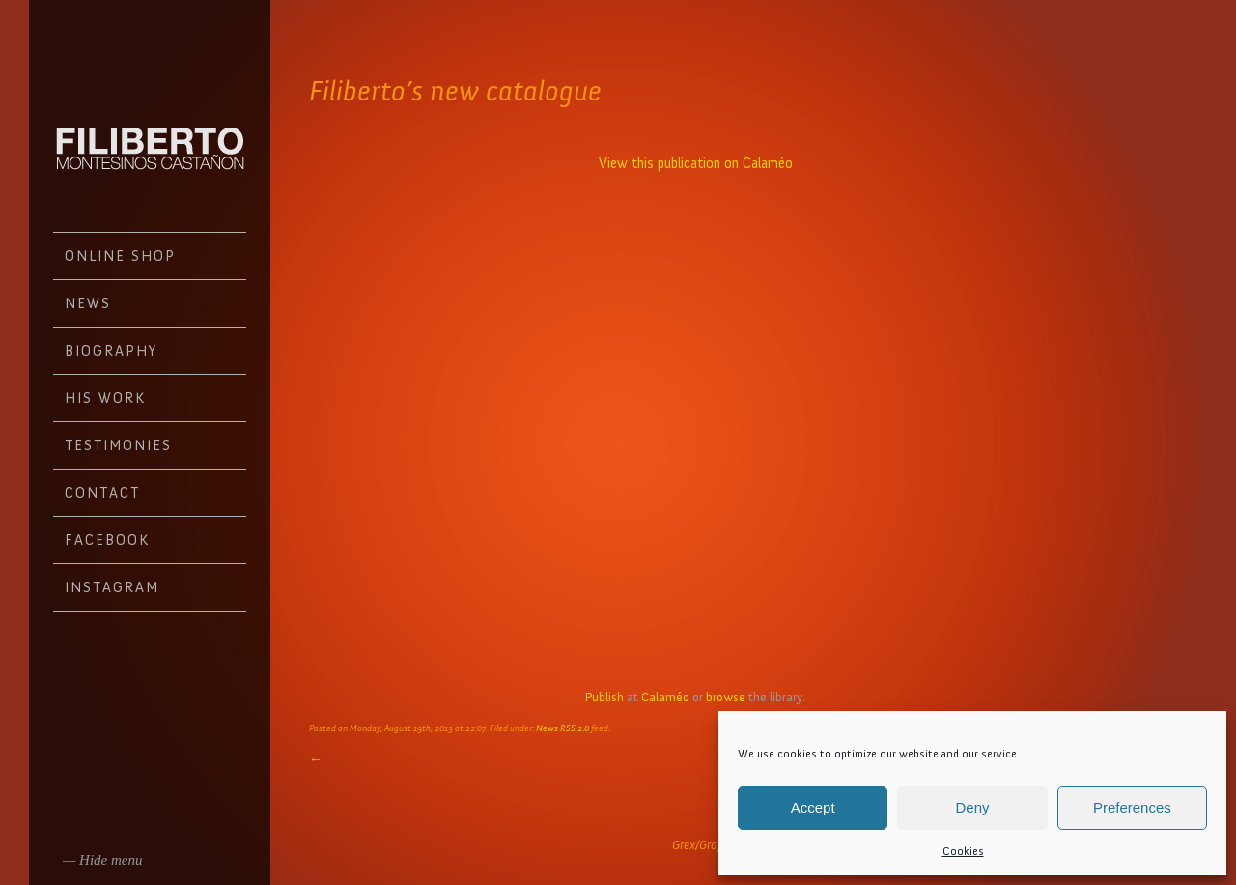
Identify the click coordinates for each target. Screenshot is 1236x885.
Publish (604, 697)
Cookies (963, 851)
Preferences (1132, 807)
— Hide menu (103, 860)
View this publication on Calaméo (696, 163)
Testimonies (118, 445)
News (88, 303)
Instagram (112, 587)
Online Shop (120, 256)
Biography (111, 350)
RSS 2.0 (574, 728)
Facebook (107, 540)
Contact (102, 492)
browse (725, 697)
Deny (972, 807)
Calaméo (665, 697)
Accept (813, 807)
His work (105, 398)
